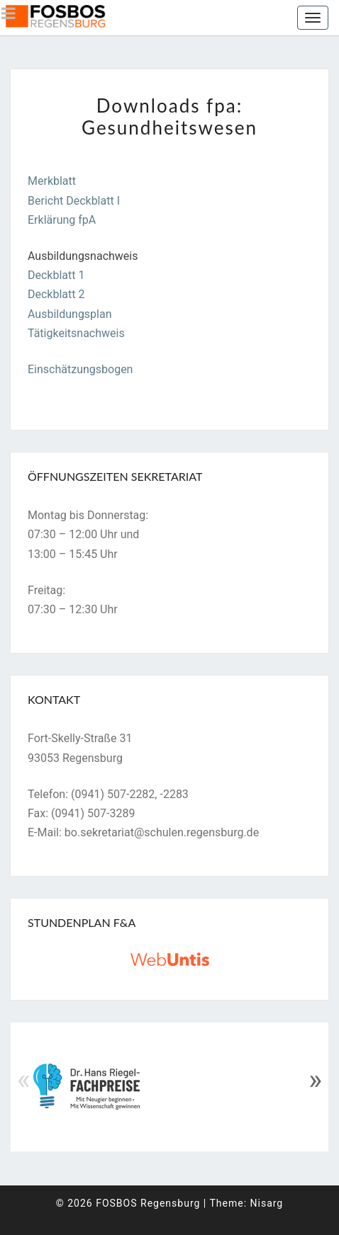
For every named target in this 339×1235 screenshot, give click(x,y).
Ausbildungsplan (70, 314)
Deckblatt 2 (56, 294)
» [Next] (315, 1080)
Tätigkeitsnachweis (76, 333)
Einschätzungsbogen (80, 369)
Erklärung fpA (62, 220)
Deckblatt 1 (56, 275)
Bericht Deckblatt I (74, 200)
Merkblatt (52, 181)
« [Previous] (23, 1080)
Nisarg (267, 1203)
